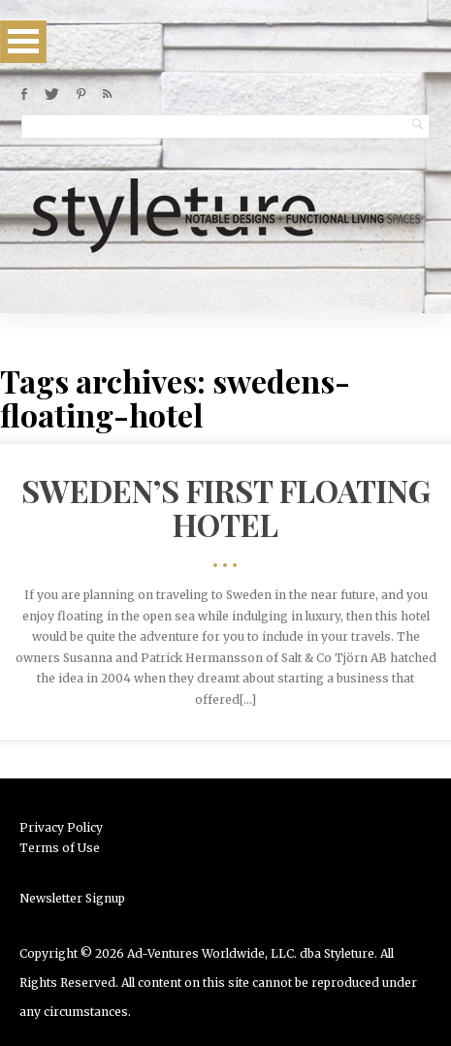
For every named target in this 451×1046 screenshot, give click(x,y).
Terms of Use (59, 847)
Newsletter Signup (72, 898)
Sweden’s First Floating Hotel (226, 507)
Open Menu (23, 41)
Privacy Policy (61, 827)
